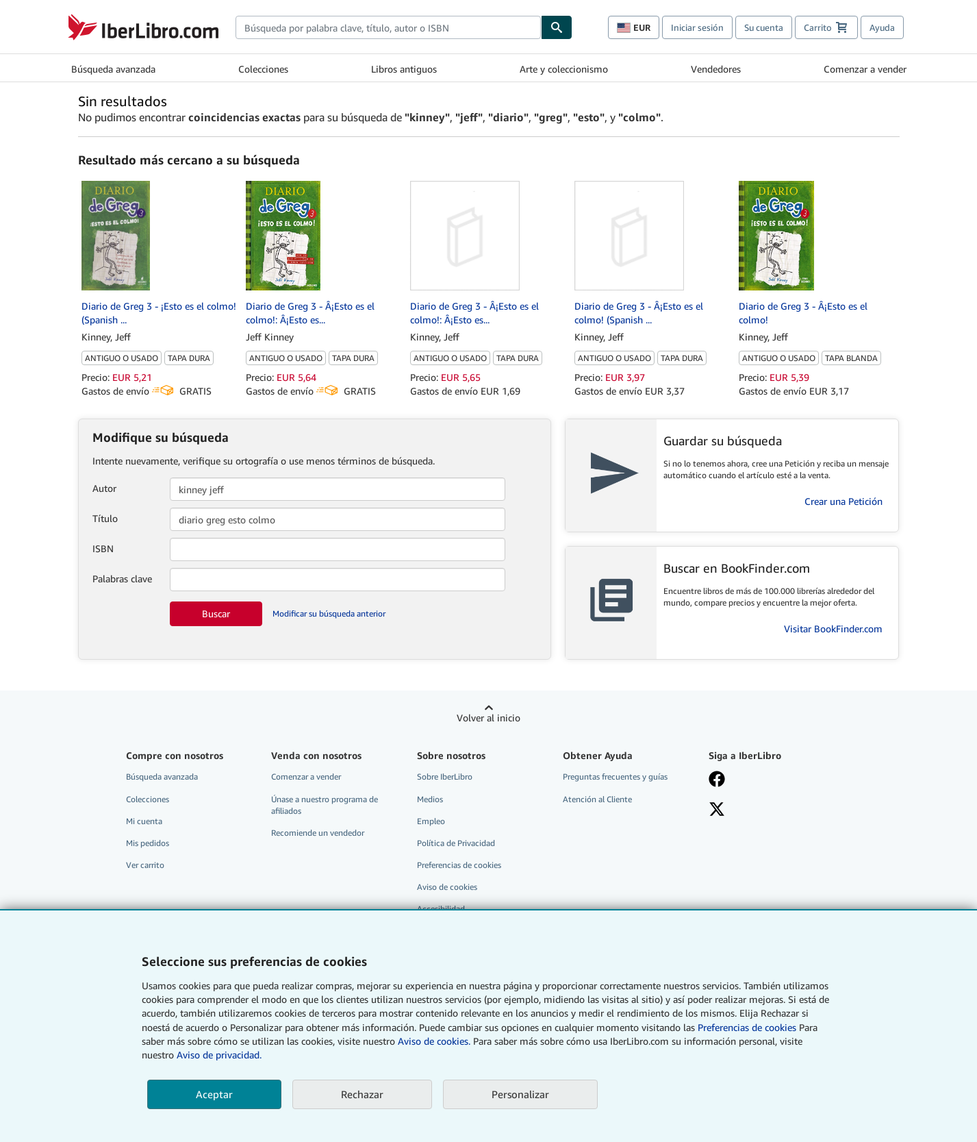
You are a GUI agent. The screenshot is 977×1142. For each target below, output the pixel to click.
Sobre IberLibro (444, 776)
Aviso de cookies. (434, 1041)
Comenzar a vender (865, 69)
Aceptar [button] (214, 1094)
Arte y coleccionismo (564, 69)
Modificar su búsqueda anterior (328, 613)
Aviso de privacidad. (219, 1054)
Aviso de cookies (447, 887)
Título (105, 518)
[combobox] (388, 27)
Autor (104, 488)
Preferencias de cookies (747, 1027)
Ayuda (882, 27)
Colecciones (263, 69)
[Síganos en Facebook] (772, 780)
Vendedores (716, 69)
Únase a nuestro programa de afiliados (324, 805)
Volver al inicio (488, 717)
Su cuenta (763, 27)
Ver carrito (145, 865)
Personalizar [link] (520, 1094)
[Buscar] (557, 27)
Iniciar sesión (697, 27)
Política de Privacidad (456, 843)
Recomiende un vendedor (317, 833)
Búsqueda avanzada (113, 69)
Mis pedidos (147, 843)
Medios (430, 799)
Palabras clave (122, 578)
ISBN (103, 548)
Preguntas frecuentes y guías (615, 776)
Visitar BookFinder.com (833, 628)
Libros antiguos (404, 69)
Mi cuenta (144, 821)
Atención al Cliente (597, 799)
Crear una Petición (843, 501)
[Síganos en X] (772, 810)
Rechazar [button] (362, 1094)
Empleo (431, 821)
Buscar (216, 613)
